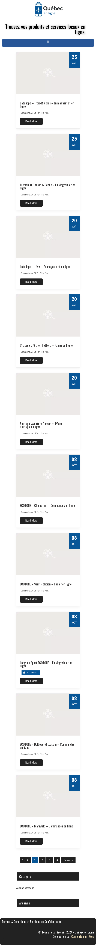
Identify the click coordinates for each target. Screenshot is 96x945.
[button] (48, 42)
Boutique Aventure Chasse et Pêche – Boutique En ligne (42, 425)
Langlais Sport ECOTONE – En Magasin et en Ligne (46, 664)
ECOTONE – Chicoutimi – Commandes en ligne (47, 505)
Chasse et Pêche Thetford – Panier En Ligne (46, 345)
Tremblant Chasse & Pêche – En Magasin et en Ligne (47, 186)
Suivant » (68, 860)
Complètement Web (82, 936)
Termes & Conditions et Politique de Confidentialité (32, 921)
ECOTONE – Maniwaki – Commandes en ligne (46, 826)
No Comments (31, 672)
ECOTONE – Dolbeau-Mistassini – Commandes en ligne (47, 746)
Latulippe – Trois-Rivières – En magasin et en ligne (47, 105)
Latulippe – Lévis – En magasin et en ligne (45, 266)
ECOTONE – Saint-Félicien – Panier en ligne (46, 584)
